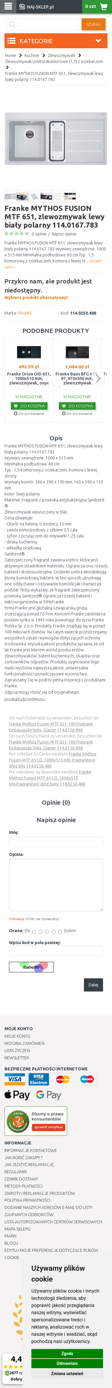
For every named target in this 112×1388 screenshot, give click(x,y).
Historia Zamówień (24, 1043)
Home (10, 55)
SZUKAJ (93, 24)
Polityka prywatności (27, 1200)
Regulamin (15, 1171)
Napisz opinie (64, 234)
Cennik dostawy (21, 1179)
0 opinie (39, 234)
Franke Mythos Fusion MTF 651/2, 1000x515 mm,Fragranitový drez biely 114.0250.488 (50, 778)
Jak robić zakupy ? (23, 1157)
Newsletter (16, 1057)
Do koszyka (29, 406)
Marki (10, 1236)
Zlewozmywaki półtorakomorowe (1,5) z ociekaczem (54, 61)
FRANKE (25, 313)
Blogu (11, 1243)
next (98, 378)
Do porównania (29, 413)
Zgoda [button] (67, 1353)
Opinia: (16, 854)
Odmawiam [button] (67, 1363)
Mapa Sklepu (17, 1229)
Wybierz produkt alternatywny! (56, 288)
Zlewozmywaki (61, 55)
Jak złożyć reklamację (29, 1164)
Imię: (14, 832)
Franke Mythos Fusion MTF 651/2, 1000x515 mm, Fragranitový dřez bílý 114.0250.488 (52, 760)
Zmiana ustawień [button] (67, 1373)
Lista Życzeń (17, 1050)
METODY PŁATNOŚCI (23, 1186)
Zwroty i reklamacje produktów (39, 1193)
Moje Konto (17, 1036)
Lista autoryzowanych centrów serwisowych (53, 1221)
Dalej (93, 985)
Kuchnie (31, 55)
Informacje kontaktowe (30, 1150)
